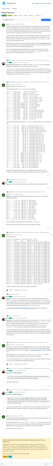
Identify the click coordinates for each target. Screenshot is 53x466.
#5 (50, 194)
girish (7, 62)
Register (5, 456)
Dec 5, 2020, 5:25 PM (21, 62)
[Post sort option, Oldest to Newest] (8, 20)
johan (7, 24)
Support (10, 15)
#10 (50, 370)
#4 (50, 182)
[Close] (49, 440)
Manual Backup (18, 372)
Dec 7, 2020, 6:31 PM (20, 296)
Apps (33, 3)
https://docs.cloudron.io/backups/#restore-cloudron (22, 308)
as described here (44, 43)
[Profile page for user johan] (3, 25)
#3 (50, 84)
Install (49, 3)
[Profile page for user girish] (3, 63)
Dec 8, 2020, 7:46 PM (17, 415)
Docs (45, 3)
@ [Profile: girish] (8, 86)
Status (37, 3)
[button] (2, 464)
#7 (50, 296)
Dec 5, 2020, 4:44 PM (17, 24)
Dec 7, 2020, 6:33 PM (21, 318)
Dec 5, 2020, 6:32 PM (17, 84)
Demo (41, 3)
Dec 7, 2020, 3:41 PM (17, 234)
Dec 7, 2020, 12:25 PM (18, 194)
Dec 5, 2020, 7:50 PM (21, 182)
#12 (50, 415)
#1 (50, 24)
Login (10, 456)
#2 (50, 62)
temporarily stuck (35, 350)
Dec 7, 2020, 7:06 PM (21, 370)
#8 (50, 318)
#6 (50, 234)
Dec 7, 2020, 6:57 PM (17, 344)
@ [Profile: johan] (8, 64)
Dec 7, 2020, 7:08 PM (21, 392)
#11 (50, 392)
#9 (50, 344)
